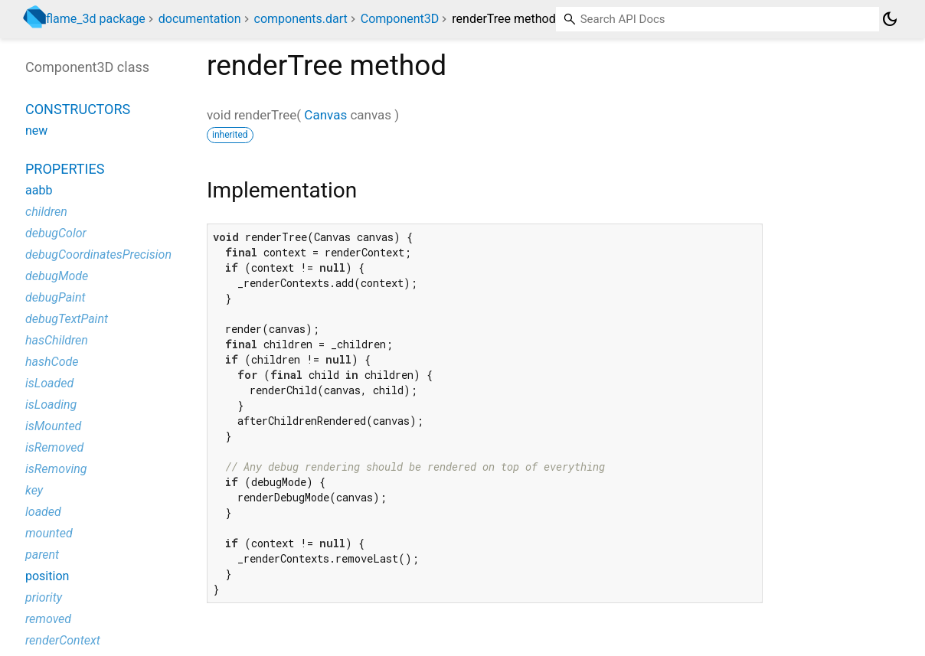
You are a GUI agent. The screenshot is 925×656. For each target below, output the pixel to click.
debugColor (56, 233)
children (46, 211)
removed (48, 619)
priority (43, 597)
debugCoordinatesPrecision (98, 254)
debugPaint (55, 297)
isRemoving (56, 469)
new (36, 130)
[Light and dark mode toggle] (890, 19)
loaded (43, 511)
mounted (49, 533)
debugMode (56, 276)
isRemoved (54, 447)
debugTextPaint (66, 319)
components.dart (301, 18)
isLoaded (49, 383)
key (34, 490)
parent (42, 554)
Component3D (400, 18)
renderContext (62, 640)
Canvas (325, 114)
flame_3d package (95, 18)
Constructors (77, 109)
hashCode (51, 361)
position (47, 576)
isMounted (53, 426)
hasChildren (56, 340)
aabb (38, 190)
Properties (64, 169)
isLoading (51, 404)
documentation (200, 18)
